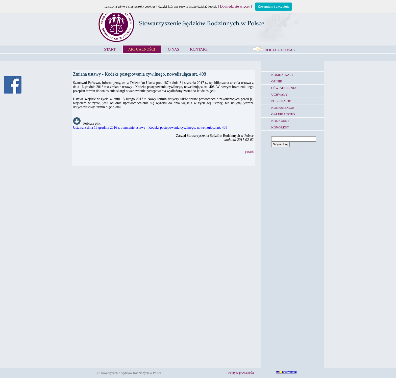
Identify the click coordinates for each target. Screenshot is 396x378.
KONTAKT (199, 49)
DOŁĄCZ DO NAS (273, 50)
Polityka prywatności (241, 372)
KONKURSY (280, 121)
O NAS (173, 49)
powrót (249, 151)
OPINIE (276, 81)
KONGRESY (280, 127)
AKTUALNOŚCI (141, 49)
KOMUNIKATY (282, 75)
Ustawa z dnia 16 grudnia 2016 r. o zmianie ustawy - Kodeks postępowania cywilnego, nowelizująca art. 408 (150, 127)
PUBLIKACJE (281, 101)
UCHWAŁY (279, 94)
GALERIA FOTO (283, 114)
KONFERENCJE (282, 107)
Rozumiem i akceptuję (273, 6)
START (109, 49)
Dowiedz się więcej (235, 6)
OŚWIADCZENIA (283, 88)
